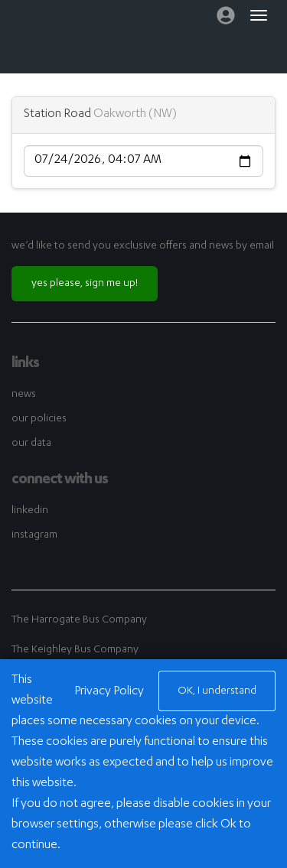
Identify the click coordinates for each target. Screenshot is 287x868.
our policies (39, 419)
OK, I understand (217, 691)
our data (31, 443)
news (23, 394)
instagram (34, 535)
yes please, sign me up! (84, 284)
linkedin (29, 511)
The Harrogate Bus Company (79, 620)
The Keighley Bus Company (75, 650)
